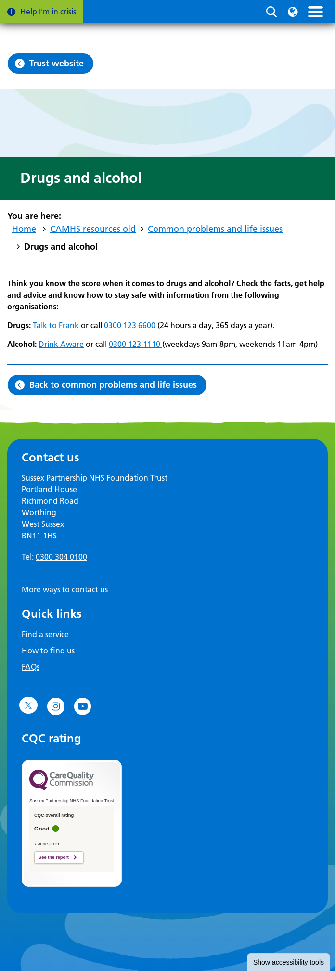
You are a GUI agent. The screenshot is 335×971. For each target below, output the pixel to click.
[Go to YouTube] (82, 706)
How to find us (48, 650)
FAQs (30, 667)
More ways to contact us (65, 589)
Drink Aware (61, 344)
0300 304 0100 (61, 557)
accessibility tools (288, 962)
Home (24, 228)
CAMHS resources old (93, 228)
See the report (54, 857)
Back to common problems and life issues (113, 384)
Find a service (45, 634)
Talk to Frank (55, 325)
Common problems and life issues (215, 228)
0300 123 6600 (128, 325)
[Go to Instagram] (55, 706)
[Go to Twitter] (28, 705)
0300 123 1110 (135, 344)
